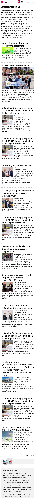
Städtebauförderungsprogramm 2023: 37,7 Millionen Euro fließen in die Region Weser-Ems (17, 220)
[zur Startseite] (2, 1)
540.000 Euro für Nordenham (15, 65)
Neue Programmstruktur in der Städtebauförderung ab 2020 (16, 428)
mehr (30, 59)
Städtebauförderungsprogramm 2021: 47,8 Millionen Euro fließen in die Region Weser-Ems (17, 401)
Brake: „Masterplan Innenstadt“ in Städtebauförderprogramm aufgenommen (18, 193)
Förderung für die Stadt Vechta (16, 165)
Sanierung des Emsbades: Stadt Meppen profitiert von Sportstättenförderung (16, 277)
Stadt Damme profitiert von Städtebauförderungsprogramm (17, 306)
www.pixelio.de (8, 382)
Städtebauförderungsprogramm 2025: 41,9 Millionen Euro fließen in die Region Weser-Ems (17, 110)
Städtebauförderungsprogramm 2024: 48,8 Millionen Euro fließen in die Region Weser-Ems (17, 141)
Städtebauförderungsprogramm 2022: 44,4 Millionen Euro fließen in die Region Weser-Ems (17, 336)
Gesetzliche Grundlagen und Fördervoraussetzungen (15, 44)
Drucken (31, 455)
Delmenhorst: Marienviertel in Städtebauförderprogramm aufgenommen (16, 249)
